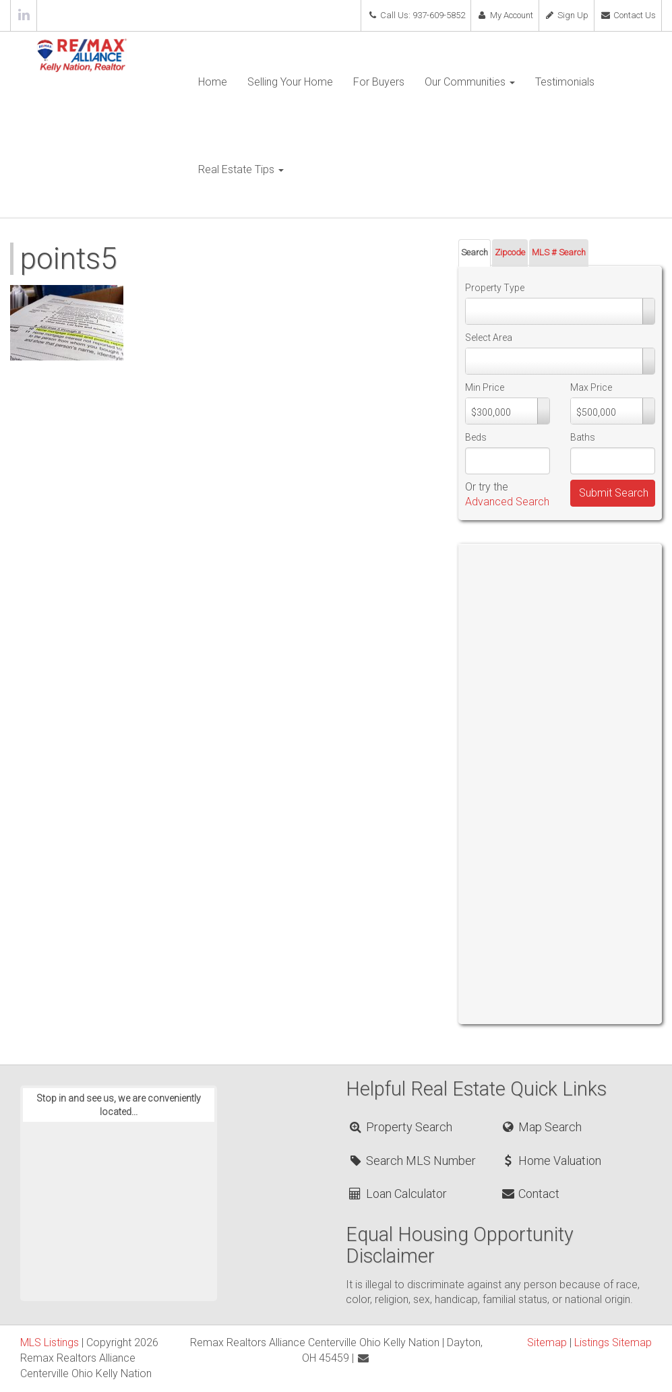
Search (474, 252)
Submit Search (613, 492)
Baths (582, 437)
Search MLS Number (411, 1160)
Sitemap (547, 1342)
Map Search (541, 1127)
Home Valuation (550, 1160)
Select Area (488, 337)
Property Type (494, 287)
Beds (476, 437)
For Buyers (378, 81)
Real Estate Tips (241, 169)
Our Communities (470, 81)
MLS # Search (559, 252)
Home (212, 81)
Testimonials (564, 81)
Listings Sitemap (613, 1342)
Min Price (484, 387)
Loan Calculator (396, 1194)
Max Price (591, 387)
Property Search (399, 1127)
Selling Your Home (290, 81)
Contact (529, 1194)
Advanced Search (507, 501)
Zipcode (510, 252)
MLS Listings (49, 1342)
